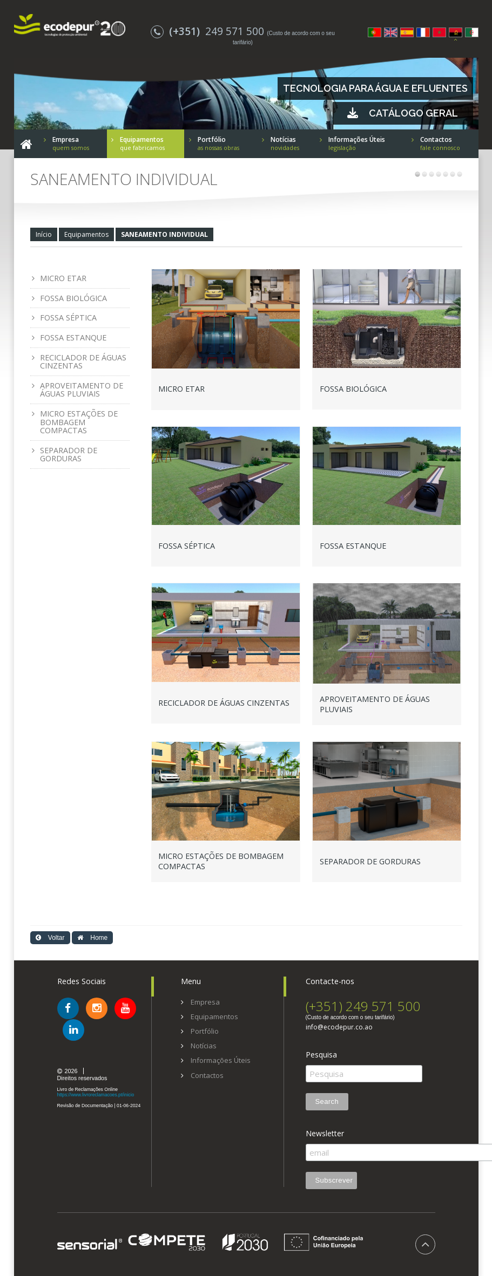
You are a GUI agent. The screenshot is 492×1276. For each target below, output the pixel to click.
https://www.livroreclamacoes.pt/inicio (95, 1094)
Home (92, 937)
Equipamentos (86, 234)
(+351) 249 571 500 (363, 1006)
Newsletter (325, 1133)
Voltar (50, 937)
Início (44, 234)
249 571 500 (209, 31)
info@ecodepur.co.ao (339, 1027)
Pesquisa (321, 1055)
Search (327, 1101)
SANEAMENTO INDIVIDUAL (164, 234)
